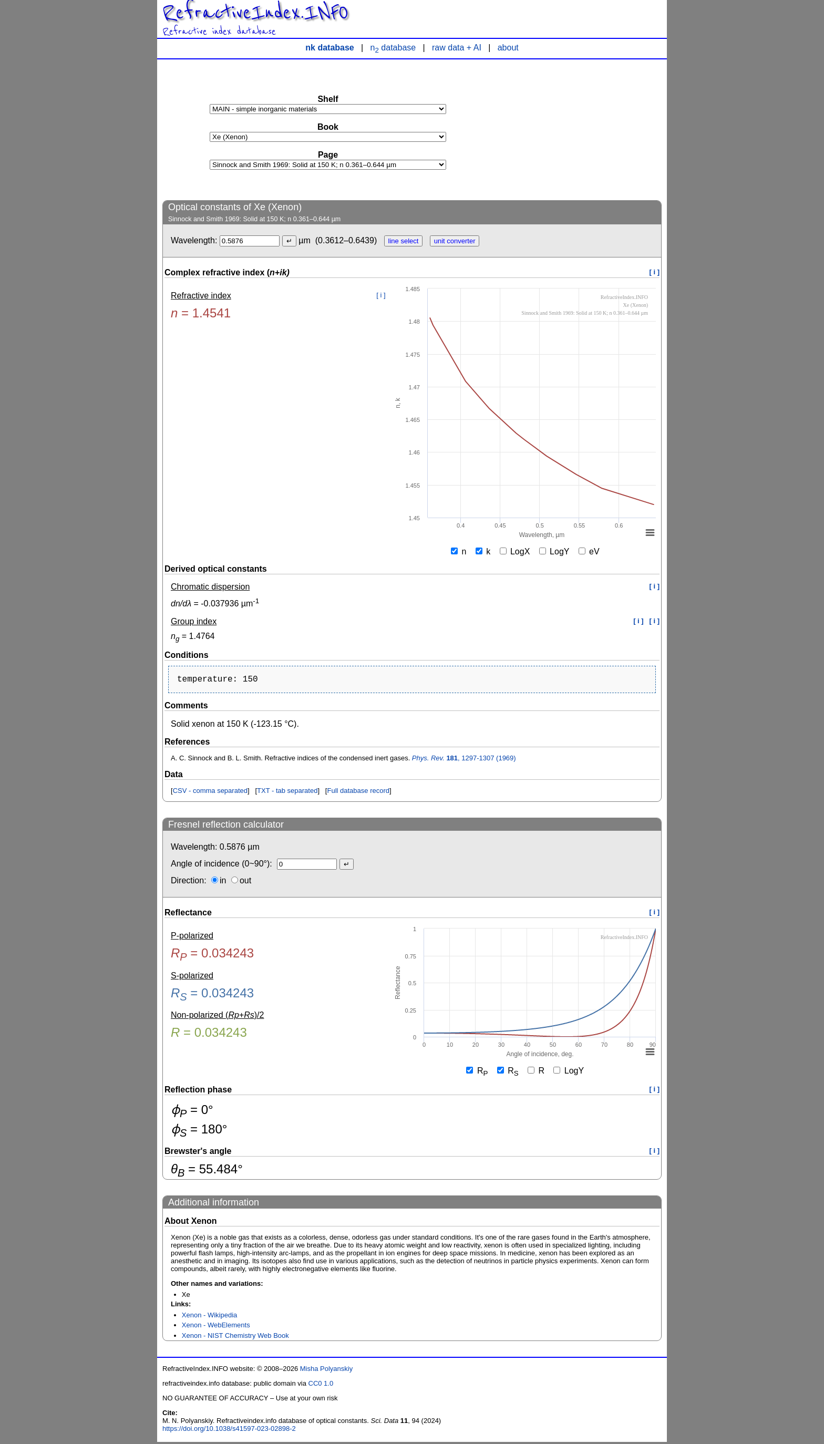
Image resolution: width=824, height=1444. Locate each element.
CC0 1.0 (321, 1385)
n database (393, 47)
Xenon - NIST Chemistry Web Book (235, 1338)
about (508, 47)
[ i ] (655, 272)
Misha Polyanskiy (326, 1371)
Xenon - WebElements (216, 1327)
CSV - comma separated (210, 793)
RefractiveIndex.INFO (255, 12)
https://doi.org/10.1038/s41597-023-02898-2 (229, 1431)
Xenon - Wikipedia (210, 1317)
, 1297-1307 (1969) (464, 760)
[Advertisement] (583, 129)
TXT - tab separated (287, 793)
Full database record (358, 793)
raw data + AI (456, 47)
